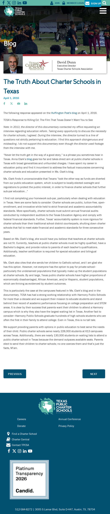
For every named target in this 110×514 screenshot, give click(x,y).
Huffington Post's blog (64, 113)
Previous (15, 374)
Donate (21, 426)
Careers (21, 419)
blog (29, 159)
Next (93, 374)
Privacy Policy (66, 426)
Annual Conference (69, 419)
